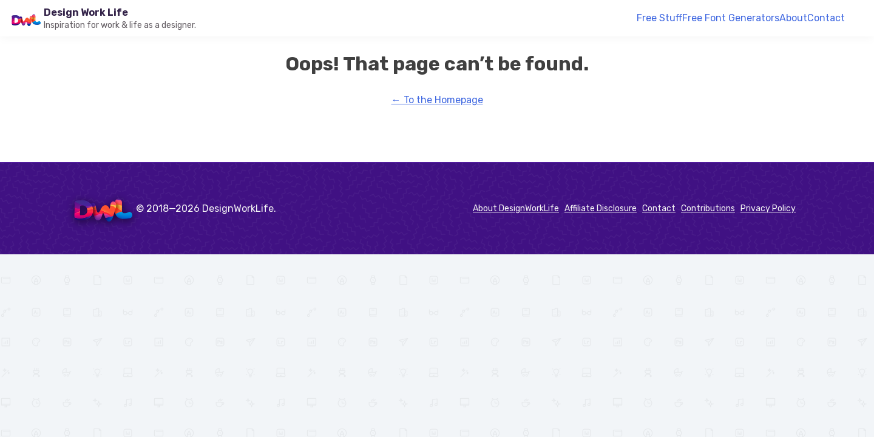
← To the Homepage (437, 100)
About (793, 18)
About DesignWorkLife (516, 208)
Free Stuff (659, 18)
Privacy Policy (768, 208)
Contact (826, 18)
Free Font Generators (730, 18)
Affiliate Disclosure (600, 208)
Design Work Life (86, 12)
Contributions (708, 208)
